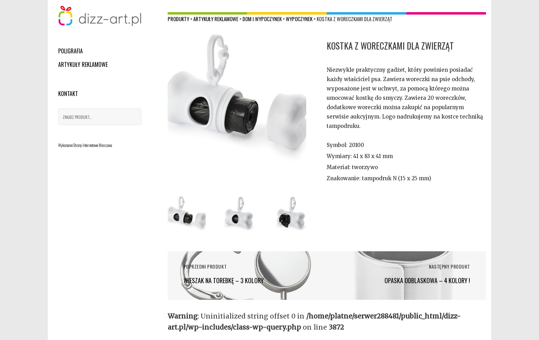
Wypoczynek (299, 19)
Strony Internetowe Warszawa (92, 145)
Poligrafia (70, 51)
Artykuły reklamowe (83, 64)
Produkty (178, 19)
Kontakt (68, 93)
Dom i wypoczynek (262, 19)
